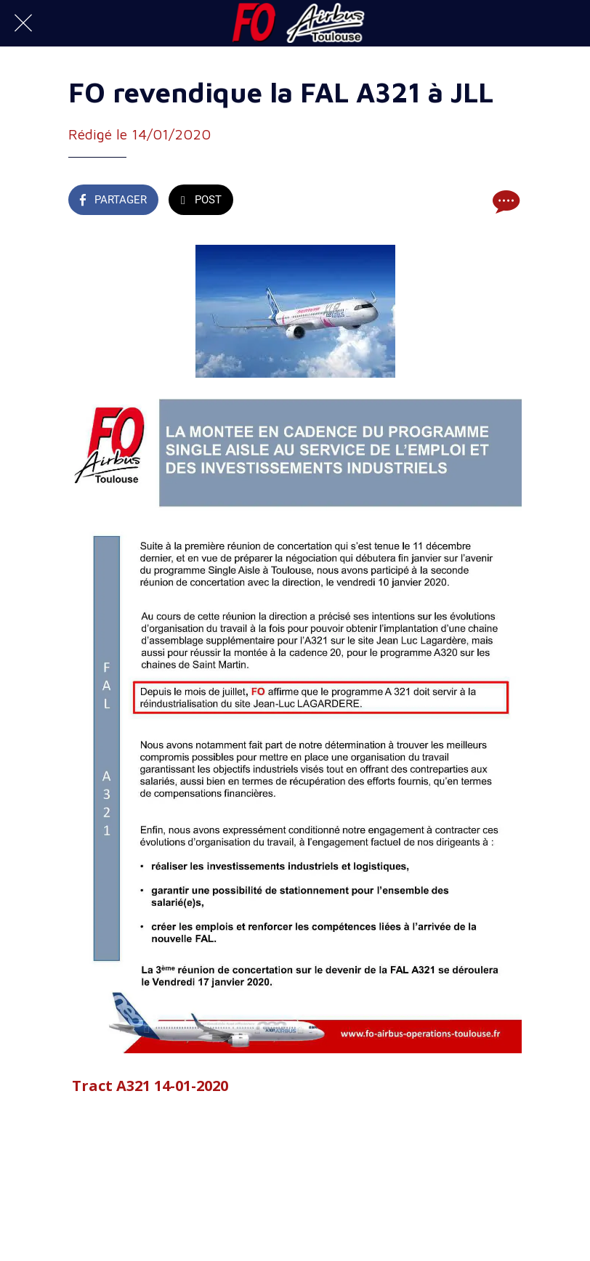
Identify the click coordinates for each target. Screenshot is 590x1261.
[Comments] (504, 201)
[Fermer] (23, 23)
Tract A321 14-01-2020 (150, 1085)
